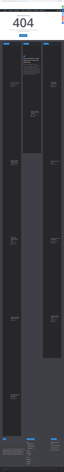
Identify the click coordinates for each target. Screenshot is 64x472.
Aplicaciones (35, 10)
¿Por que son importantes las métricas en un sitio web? (14, 239)
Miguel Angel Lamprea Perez (34, 64)
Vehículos (11, 10)
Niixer (4, 10)
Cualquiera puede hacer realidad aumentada (15, 318)
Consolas (29, 454)
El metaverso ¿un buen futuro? (55, 162)
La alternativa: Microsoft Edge (53, 83)
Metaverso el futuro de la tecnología (55, 239)
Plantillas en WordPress (15, 82)
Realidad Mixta (30, 448)
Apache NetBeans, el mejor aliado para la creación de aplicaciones (31, 60)
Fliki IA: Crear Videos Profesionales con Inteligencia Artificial (14, 161)
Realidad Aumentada (31, 446)
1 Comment (13, 86)
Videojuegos (16, 10)
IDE (24, 56)
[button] (6, 10)
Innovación (42, 10)
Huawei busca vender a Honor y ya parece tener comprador (35, 112)
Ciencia (23, 10)
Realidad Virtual (30, 443)
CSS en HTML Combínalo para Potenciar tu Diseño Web (15, 395)
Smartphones (29, 10)
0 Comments (33, 116)
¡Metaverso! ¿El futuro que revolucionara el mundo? (55, 317)
